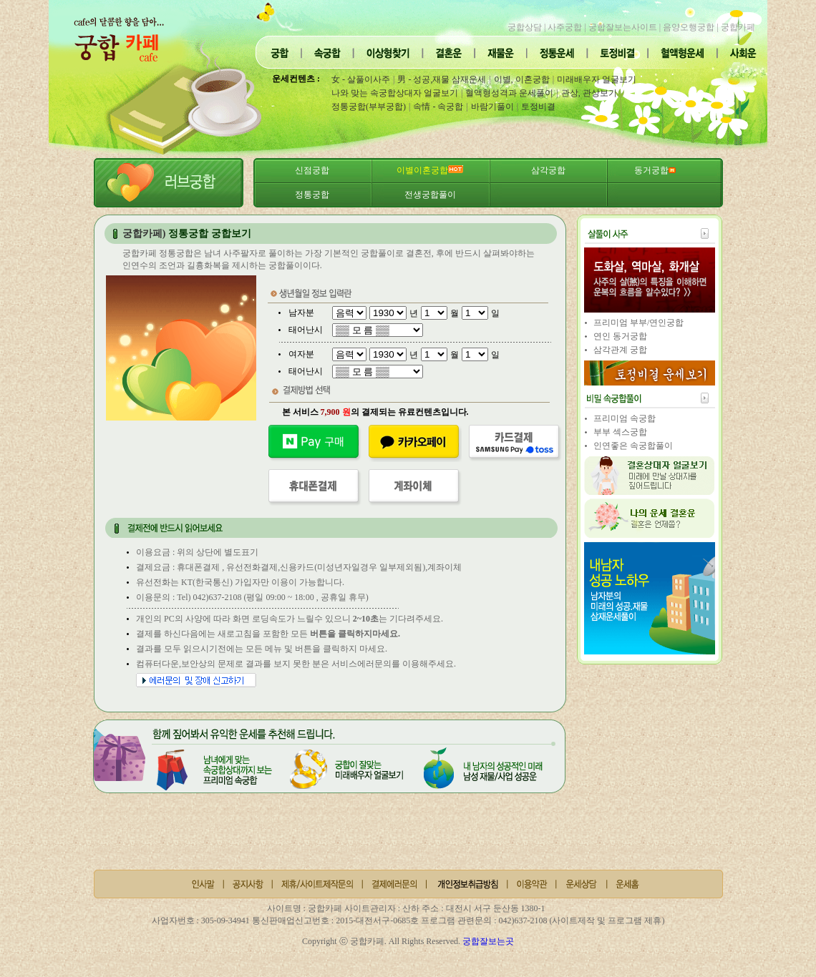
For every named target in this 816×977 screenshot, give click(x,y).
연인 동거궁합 (620, 336)
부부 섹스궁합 (620, 432)
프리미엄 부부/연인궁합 (638, 323)
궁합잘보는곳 (488, 941)
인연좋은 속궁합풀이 (633, 446)
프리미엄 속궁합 (624, 418)
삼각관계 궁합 (620, 350)
